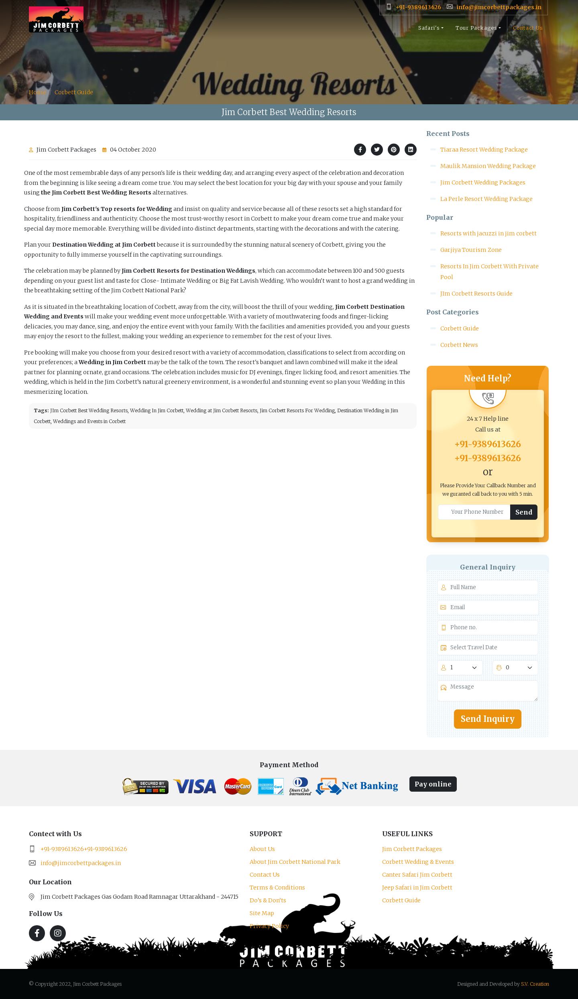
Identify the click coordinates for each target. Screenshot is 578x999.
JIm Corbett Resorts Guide (476, 293)
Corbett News (459, 345)
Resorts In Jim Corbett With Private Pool (489, 272)
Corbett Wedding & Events (418, 861)
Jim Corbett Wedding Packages (482, 182)
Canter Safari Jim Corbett (417, 874)
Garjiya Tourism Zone (471, 249)
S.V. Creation (535, 984)
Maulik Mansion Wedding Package (488, 166)
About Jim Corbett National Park (295, 861)
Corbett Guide (74, 92)
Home (37, 92)
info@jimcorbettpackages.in (81, 863)
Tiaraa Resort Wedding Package (484, 149)
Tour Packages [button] (476, 31)
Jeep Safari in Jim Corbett (417, 887)
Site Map (262, 913)
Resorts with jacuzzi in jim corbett (488, 233)
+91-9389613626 (487, 444)
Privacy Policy (269, 926)
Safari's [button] (429, 31)
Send (523, 512)
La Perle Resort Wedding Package (486, 199)
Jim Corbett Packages (412, 849)
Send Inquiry (488, 719)
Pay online (433, 784)
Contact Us (528, 31)
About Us (262, 849)
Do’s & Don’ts (268, 900)
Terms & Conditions (277, 887)
